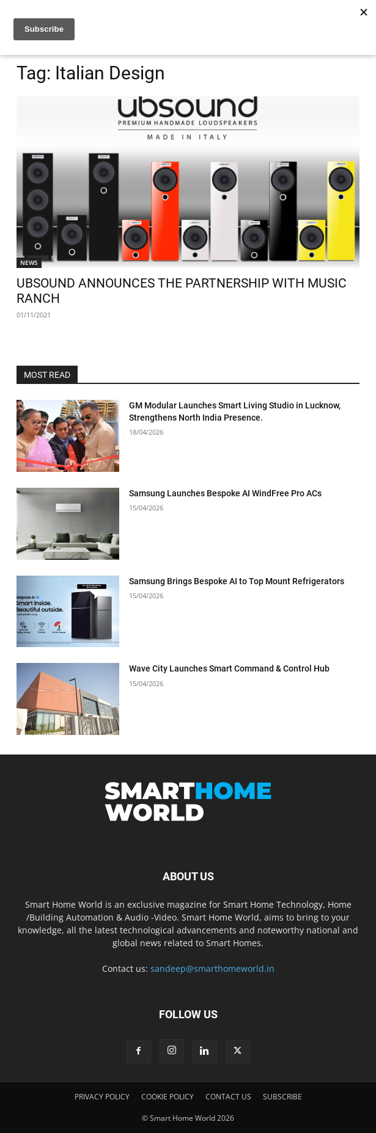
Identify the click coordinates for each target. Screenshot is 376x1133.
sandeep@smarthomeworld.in (212, 968)
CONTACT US (228, 1096)
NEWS (29, 262)
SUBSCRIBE (282, 1096)
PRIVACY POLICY (102, 1096)
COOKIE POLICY (167, 1096)
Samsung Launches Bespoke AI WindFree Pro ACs (225, 493)
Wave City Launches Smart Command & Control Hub (229, 668)
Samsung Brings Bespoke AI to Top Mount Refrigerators (236, 581)
